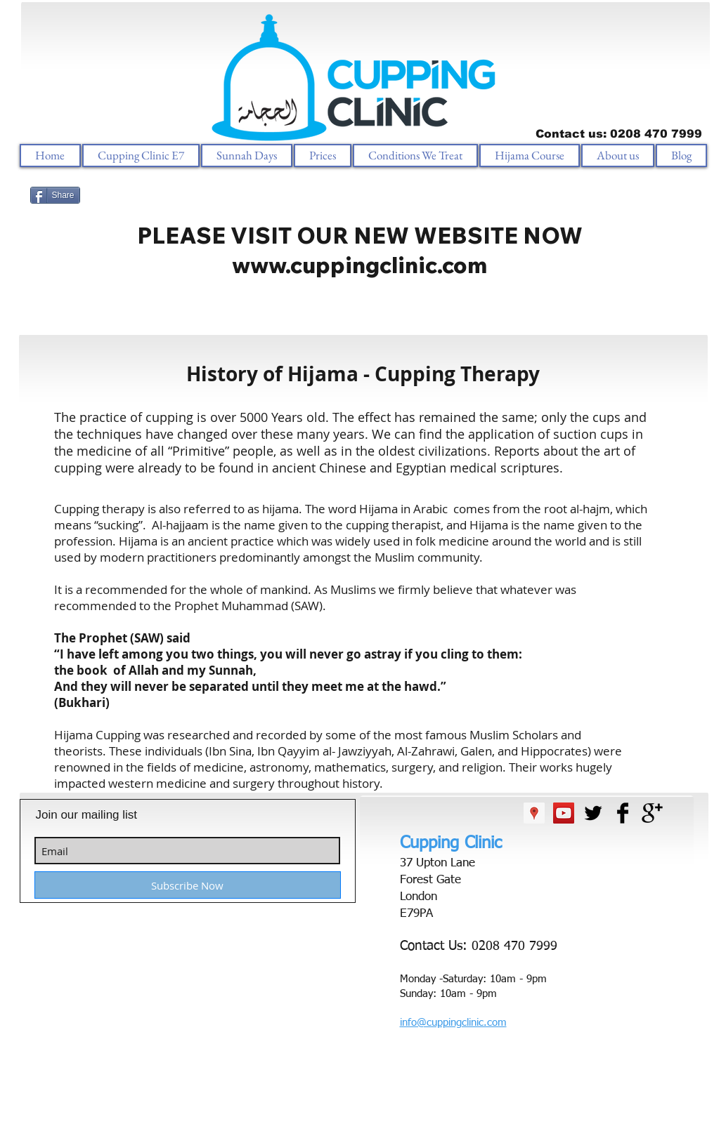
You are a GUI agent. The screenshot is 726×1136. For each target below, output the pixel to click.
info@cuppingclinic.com (453, 1022)
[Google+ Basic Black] (652, 813)
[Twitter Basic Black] (593, 813)
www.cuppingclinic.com (359, 265)
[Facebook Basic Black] (622, 813)
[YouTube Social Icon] (563, 813)
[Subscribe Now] (187, 885)
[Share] (55, 195)
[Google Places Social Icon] (534, 813)
